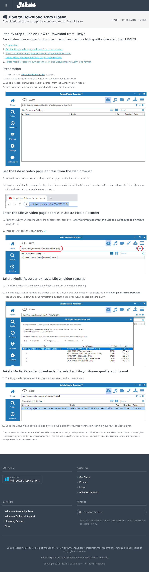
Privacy (83, 482)
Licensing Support (14, 521)
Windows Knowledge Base (19, 511)
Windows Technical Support (20, 516)
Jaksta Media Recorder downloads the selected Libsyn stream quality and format (48, 61)
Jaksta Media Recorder (33, 74)
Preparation (12, 44)
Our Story (84, 477)
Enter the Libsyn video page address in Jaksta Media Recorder (38, 53)
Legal (82, 487)
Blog (7, 526)
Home (114, 19)
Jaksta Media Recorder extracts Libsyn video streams (34, 57)
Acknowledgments (89, 492)
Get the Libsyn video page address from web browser (34, 49)
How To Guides (128, 19)
